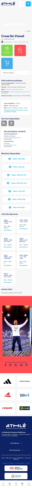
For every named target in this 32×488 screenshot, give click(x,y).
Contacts (27, 463)
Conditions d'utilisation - (8, 463)
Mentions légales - (20, 463)
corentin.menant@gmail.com (12, 137)
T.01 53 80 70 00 (6, 435)
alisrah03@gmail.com (10, 145)
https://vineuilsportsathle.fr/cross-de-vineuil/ (15, 92)
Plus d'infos (8, 230)
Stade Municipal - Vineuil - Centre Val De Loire (16, 42)
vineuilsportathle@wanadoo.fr (15, 89)
